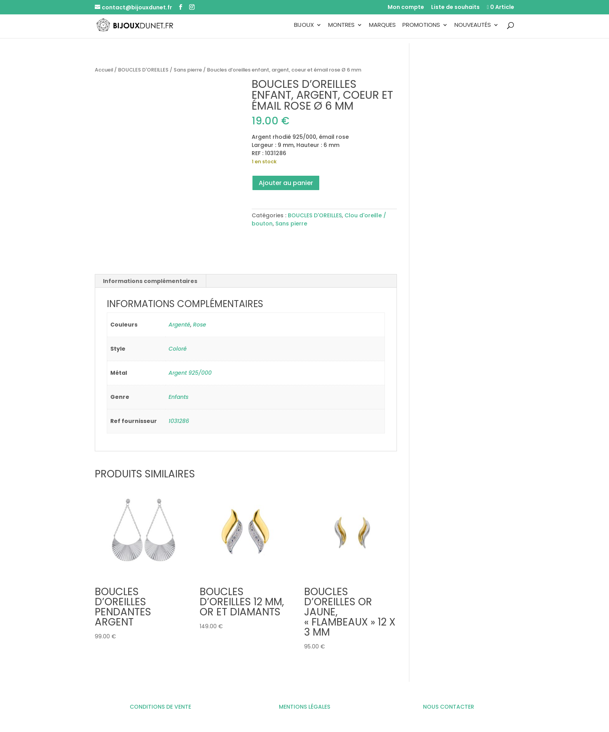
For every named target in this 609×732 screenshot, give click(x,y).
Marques (382, 25)
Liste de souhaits (455, 7)
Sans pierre (188, 69)
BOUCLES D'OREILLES (143, 69)
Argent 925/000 (190, 373)
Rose (199, 324)
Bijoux (304, 25)
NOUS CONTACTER (448, 707)
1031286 (179, 421)
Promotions (421, 25)
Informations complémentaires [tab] (150, 281)
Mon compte (406, 7)
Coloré (178, 349)
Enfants (178, 397)
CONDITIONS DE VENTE (160, 707)
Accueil (104, 69)
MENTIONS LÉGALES (304, 707)
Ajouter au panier (286, 182)
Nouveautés (472, 25)
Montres (341, 25)
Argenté (179, 324)
